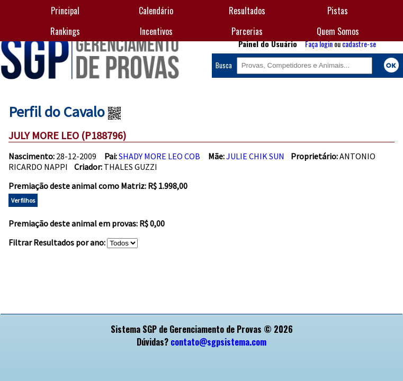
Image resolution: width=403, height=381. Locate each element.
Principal (65, 10)
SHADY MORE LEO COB (159, 156)
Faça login (319, 43)
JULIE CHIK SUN (255, 156)
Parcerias (247, 31)
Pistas (337, 10)
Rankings (65, 31)
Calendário (156, 10)
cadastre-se (359, 43)
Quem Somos (338, 31)
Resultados (247, 10)
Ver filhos (23, 200)
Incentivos (156, 31)
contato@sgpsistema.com (218, 341)
